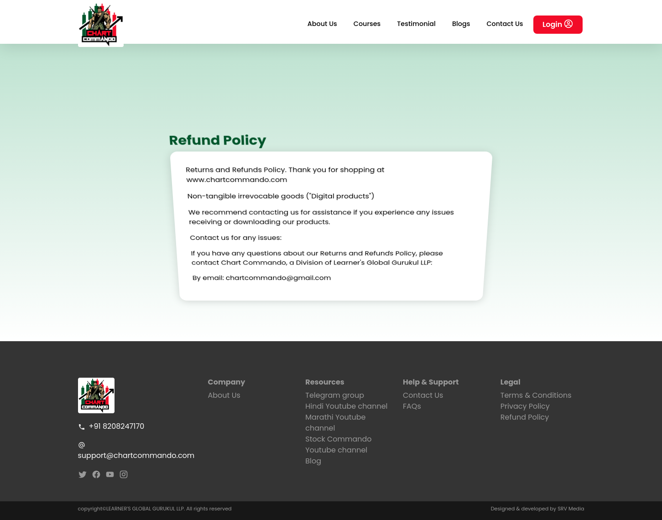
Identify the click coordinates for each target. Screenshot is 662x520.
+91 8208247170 (111, 426)
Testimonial (416, 23)
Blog (313, 461)
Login (557, 25)
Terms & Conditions (536, 395)
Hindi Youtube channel (346, 406)
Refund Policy (524, 417)
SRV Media (571, 508)
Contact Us (504, 23)
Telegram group (334, 395)
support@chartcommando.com (136, 451)
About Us (322, 23)
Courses (367, 23)
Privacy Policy (525, 406)
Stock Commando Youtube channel (338, 444)
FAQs (412, 406)
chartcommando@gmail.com (277, 272)
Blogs (461, 23)
